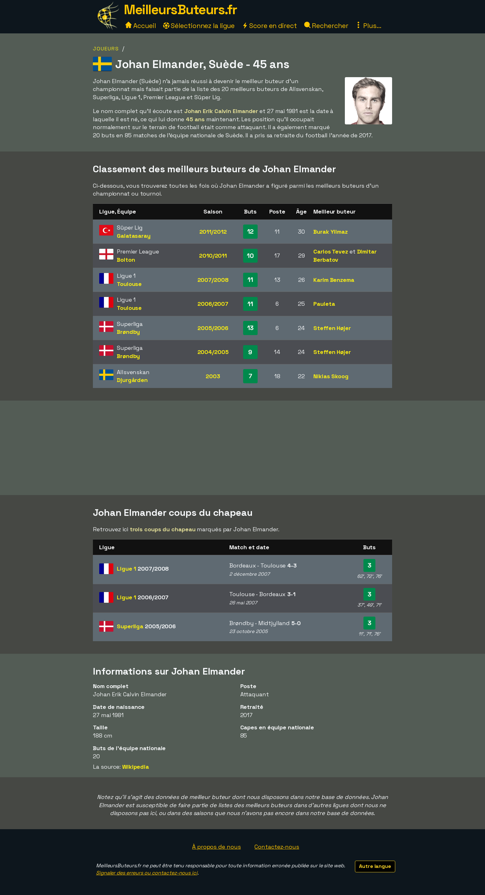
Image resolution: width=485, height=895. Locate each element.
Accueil (140, 25)
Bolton (126, 259)
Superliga (146, 626)
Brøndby (128, 331)
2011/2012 (213, 231)
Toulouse (129, 284)
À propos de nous (216, 846)
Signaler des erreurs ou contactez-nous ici (146, 872)
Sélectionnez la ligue (199, 25)
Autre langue (375, 866)
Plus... (368, 25)
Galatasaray (134, 235)
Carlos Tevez (330, 251)
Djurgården (132, 380)
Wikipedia (135, 766)
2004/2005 (213, 352)
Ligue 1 (143, 568)
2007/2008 (213, 279)
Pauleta (324, 303)
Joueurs (106, 48)
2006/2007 (212, 303)
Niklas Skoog (331, 376)
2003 (213, 376)
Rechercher (326, 25)
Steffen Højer (332, 328)
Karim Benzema (333, 279)
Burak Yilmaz (330, 231)
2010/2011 (213, 255)
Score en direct (269, 25)
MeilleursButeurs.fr (180, 9)
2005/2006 (212, 328)
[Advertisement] (242, 448)
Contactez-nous (276, 846)
